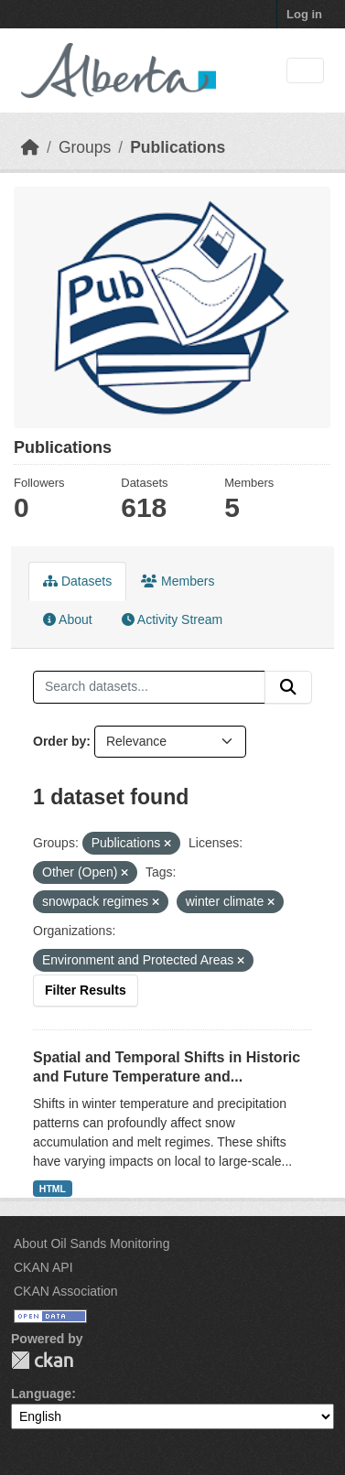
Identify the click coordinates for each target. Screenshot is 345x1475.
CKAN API (43, 1267)
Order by (59, 741)
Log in (304, 14)
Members (177, 581)
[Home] (30, 147)
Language (41, 1393)
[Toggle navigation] (305, 71)
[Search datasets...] (149, 687)
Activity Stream (172, 619)
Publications (177, 147)
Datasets (77, 581)
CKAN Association (66, 1291)
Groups (85, 147)
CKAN (42, 1360)
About (67, 619)
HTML (52, 1188)
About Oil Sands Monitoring (91, 1243)
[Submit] (288, 687)
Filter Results (85, 990)
